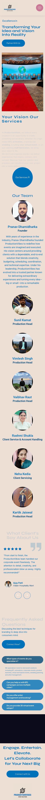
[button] (18, 595)
